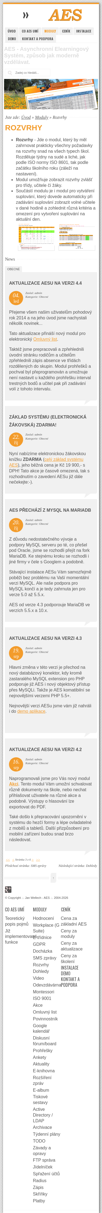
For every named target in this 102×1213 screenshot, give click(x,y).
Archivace (42, 1127)
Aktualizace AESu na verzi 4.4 (45, 283)
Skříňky (40, 1194)
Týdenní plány (46, 1134)
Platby (39, 1201)
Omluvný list (45, 339)
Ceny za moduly (69, 934)
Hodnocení (43, 918)
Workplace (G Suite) (46, 928)
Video (38, 978)
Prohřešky (42, 1050)
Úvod (12, 31)
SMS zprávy (38, 866)
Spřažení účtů (46, 1173)
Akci (13, 784)
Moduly (50, 31)
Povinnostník (45, 1019)
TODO (39, 1141)
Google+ (8, 889)
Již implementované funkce (19, 937)
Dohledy (91, 866)
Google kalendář (41, 1028)
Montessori (43, 992)
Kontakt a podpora (37, 38)
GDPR (39, 944)
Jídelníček (42, 1167)
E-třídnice (42, 937)
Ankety (39, 1057)
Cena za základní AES (74, 921)
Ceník (66, 31)
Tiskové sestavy (40, 1099)
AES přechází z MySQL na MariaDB (50, 510)
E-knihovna (44, 1070)
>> (38, 859)
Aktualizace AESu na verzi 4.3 (45, 638)
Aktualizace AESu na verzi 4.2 (45, 749)
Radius (40, 1180)
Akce (38, 1005)
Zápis (38, 1187)
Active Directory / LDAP (43, 1115)
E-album (41, 1090)
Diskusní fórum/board (44, 1041)
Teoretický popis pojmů (16, 921)
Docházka (42, 951)
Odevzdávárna (47, 985)
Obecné (13, 269)
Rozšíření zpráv (42, 1080)
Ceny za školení (69, 958)
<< (8, 859)
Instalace (83, 31)
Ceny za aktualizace (72, 946)
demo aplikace (31, 711)
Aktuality (41, 1064)
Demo (12, 38)
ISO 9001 (42, 998)
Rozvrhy (41, 964)
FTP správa (44, 1160)
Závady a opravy (42, 1151)
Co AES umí (30, 31)
